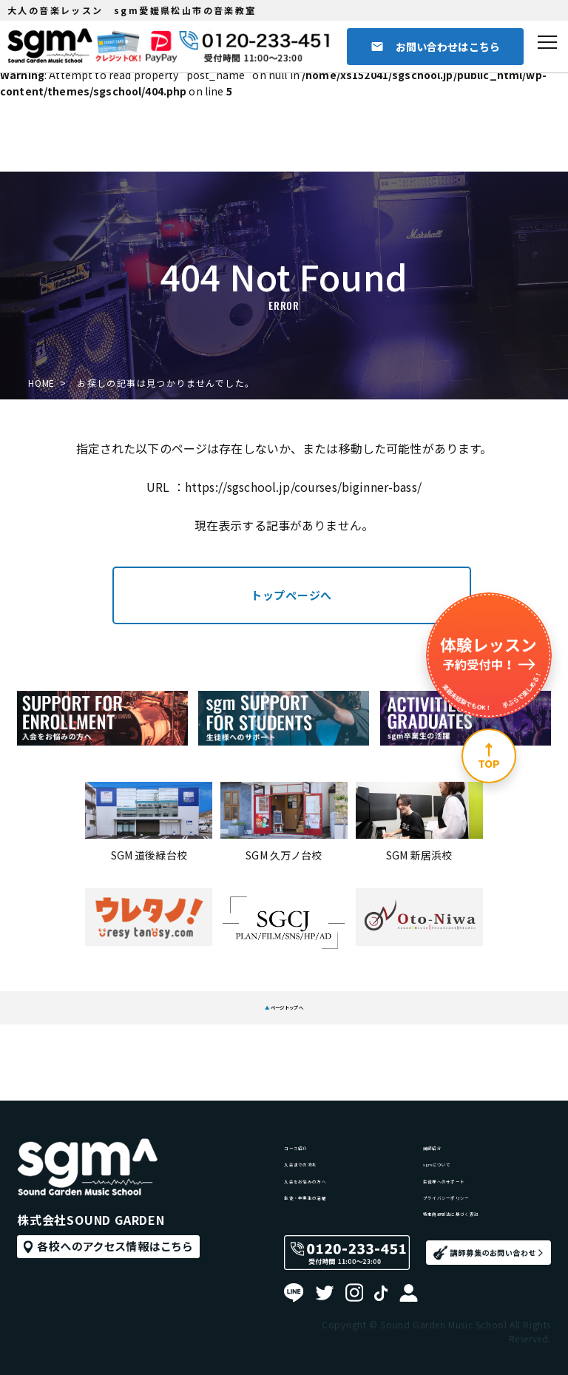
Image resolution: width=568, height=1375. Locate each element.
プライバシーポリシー (477, 1150)
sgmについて (456, 1094)
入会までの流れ (322, 1094)
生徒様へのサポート (472, 1122)
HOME (42, 382)
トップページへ (291, 595)
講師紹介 (445, 1066)
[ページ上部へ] (489, 756)
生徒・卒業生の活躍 (333, 1150)
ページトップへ (283, 999)
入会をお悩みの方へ (333, 1122)
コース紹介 (311, 1066)
